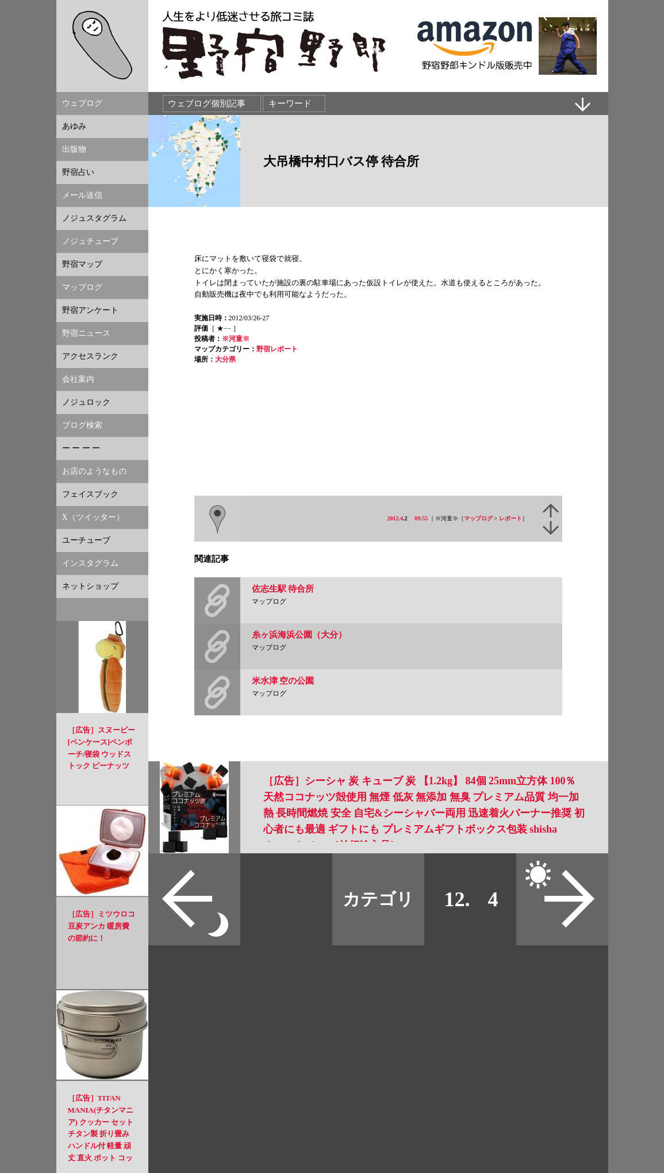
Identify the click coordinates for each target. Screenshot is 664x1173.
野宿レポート (277, 349)
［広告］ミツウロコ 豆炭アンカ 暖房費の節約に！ (101, 926)
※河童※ (236, 339)
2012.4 (395, 518)
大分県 (225, 359)
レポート (510, 518)
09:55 (421, 518)
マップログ (478, 518)
